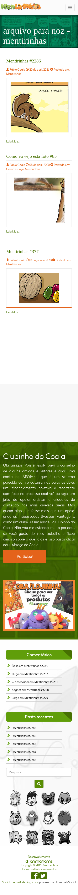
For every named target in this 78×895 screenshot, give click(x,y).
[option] (39, 605)
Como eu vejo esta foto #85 (31, 156)
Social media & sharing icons (20, 882)
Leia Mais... (13, 141)
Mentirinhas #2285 (36, 665)
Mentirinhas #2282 (36, 674)
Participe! (25, 556)
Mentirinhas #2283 (24, 760)
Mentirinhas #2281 (46, 682)
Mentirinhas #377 (22, 251)
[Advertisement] (39, 412)
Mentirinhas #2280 (38, 690)
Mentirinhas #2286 (23, 61)
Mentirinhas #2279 (36, 697)
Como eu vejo (15, 169)
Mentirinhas (13, 74)
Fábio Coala (17, 69)
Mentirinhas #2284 (24, 752)
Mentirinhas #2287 (24, 728)
